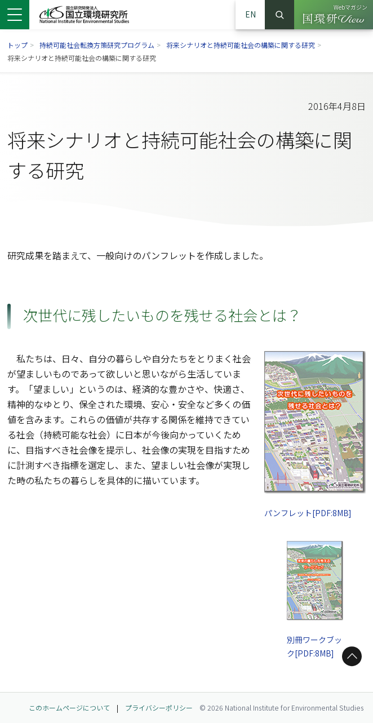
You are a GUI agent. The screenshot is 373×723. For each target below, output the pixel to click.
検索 (279, 14)
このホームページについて (69, 707)
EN (250, 14)
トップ (17, 45)
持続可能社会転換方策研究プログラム (96, 45)
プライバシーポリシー (159, 707)
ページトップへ (350, 656)
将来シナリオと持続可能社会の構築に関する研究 (240, 45)
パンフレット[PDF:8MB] (307, 512)
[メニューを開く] (14, 14)
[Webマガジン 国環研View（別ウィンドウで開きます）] (333, 14)
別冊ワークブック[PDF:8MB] (315, 646)
